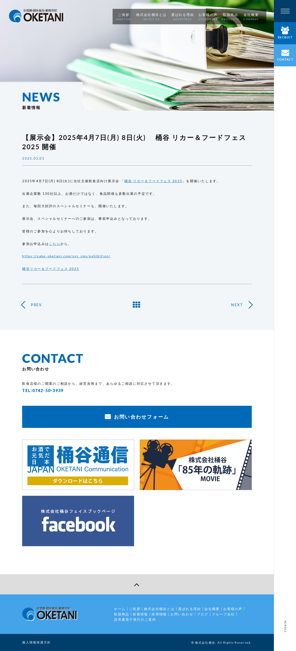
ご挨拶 (134, 609)
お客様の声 (232, 609)
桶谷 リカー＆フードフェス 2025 (153, 181)
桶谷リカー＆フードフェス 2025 (50, 269)
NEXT (237, 305)
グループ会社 (223, 614)
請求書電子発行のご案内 (135, 619)
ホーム (119, 609)
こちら (54, 244)
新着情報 (140, 614)
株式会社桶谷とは (159, 609)
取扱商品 (121, 614)
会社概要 (212, 609)
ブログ (202, 614)
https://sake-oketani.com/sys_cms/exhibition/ (66, 256)
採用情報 (159, 614)
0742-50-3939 (47, 390)
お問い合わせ (181, 614)
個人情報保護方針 (36, 642)
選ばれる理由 (189, 609)
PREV (36, 305)
